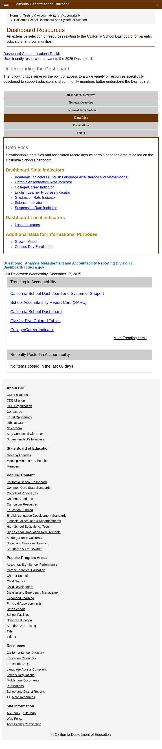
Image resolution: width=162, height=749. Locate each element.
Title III (11, 637)
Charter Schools (18, 576)
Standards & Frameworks (24, 549)
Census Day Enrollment (34, 247)
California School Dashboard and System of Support (50, 20)
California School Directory (25, 652)
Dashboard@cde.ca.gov (23, 267)
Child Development (20, 587)
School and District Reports (26, 691)
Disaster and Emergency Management (33, 592)
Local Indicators (27, 225)
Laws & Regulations (21, 675)
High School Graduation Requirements (34, 532)
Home (14, 15)
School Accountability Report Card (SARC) (48, 302)
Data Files (81, 117)
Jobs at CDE (15, 423)
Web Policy (14, 718)
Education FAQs (18, 664)
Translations (81, 125)
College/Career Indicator (34, 187)
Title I (10, 631)
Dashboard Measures (81, 95)
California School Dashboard (36, 311)
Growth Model (26, 241)
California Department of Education (42, 4)
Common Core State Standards (28, 487)
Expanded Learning (20, 598)
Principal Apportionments (24, 603)
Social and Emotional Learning (28, 543)
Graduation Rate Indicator (35, 197)
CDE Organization (19, 406)
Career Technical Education (26, 570)
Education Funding (20, 510)
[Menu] (6, 4)
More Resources (23, 697)
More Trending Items (130, 338)
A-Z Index (13, 713)
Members (13, 466)
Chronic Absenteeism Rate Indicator (43, 182)
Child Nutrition (16, 581)
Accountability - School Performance (32, 564)
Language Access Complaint (26, 669)
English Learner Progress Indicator (42, 192)
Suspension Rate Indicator (36, 208)
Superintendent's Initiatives (25, 439)
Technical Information (81, 110)
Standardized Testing (21, 626)
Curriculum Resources (22, 504)
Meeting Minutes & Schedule (27, 461)
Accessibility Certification (24, 724)
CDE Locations (17, 395)
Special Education (19, 620)
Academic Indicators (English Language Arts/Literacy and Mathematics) (71, 177)
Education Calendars (21, 658)
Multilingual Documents (23, 680)
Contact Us (14, 411)
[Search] (158, 4)
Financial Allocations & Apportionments (34, 521)
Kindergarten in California (24, 538)
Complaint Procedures (22, 493)
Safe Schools (16, 609)
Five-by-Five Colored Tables (35, 321)
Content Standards (20, 499)
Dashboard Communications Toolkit (31, 54)
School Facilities (18, 614)
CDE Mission (16, 400)
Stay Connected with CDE (25, 434)
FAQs (81, 133)
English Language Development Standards (36, 515)
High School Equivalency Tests (28, 526)
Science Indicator (28, 203)
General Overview (81, 102)
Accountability (71, 15)
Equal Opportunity (19, 417)
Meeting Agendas (19, 455)
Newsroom (14, 428)
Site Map (29, 713)
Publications (15, 686)
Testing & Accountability (39, 15)
